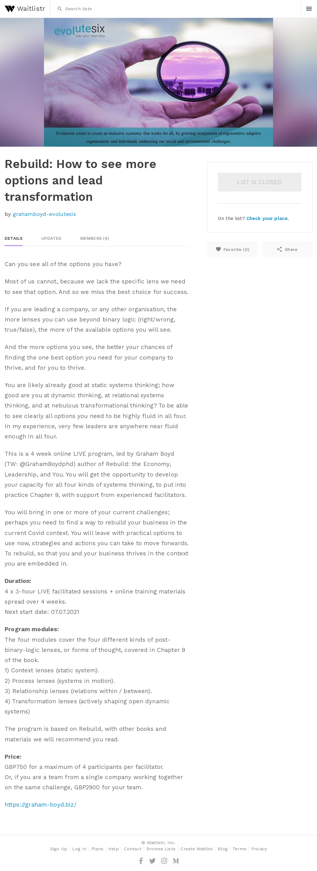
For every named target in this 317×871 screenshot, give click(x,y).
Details (14, 238)
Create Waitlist (196, 849)
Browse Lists (161, 849)
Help (113, 849)
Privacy (259, 849)
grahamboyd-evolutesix (44, 214)
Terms (239, 849)
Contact (132, 849)
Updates (51, 238)
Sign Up (58, 849)
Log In (79, 849)
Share (286, 249)
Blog (223, 849)
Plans (97, 849)
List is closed (259, 182)
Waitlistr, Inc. (161, 842)
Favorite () (232, 249)
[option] (158, 82)
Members (94, 238)
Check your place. (267, 218)
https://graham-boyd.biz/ (40, 804)
